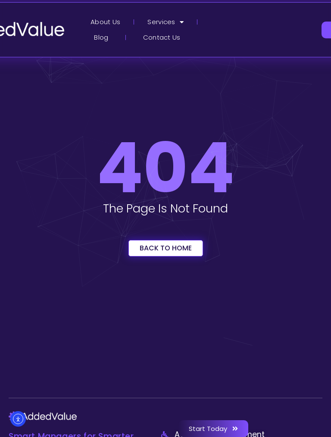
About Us (105, 21)
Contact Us (162, 37)
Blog (101, 37)
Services (165, 22)
